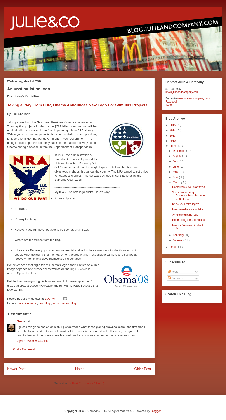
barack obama (27, 303)
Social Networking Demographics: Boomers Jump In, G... (188, 196)
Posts (173, 271)
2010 (173, 140)
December (179, 150)
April (176, 177)
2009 (173, 146)
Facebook (171, 101)
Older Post (142, 369)
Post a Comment (24, 349)
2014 (173, 130)
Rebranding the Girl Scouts (188, 220)
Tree (20, 321)
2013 (173, 135)
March (177, 182)
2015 (173, 125)
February (178, 235)
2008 (173, 247)
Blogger (156, 411)
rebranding (69, 303)
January (178, 240)
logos (56, 303)
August (177, 156)
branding (45, 303)
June (176, 166)
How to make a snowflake (187, 209)
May (176, 171)
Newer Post (16, 369)
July (176, 161)
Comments (176, 278)
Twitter (169, 104)
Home (80, 369)
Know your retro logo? (185, 204)
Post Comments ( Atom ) (88, 383)
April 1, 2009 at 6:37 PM (33, 341)
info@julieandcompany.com (182, 92)
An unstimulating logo (185, 214)
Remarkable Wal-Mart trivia (188, 187)
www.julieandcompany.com (193, 98)
